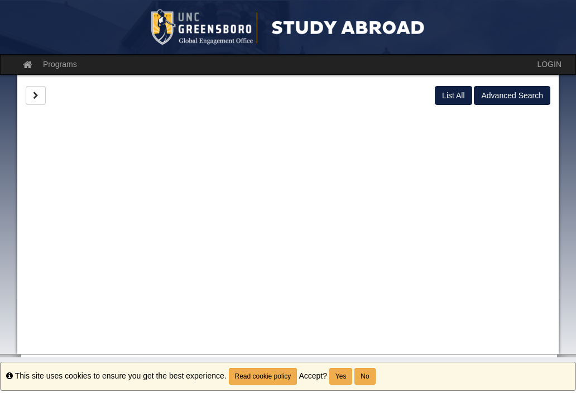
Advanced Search (512, 95)
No (365, 376)
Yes (341, 376)
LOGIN (549, 64)
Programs (60, 64)
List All (453, 95)
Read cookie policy (263, 376)
